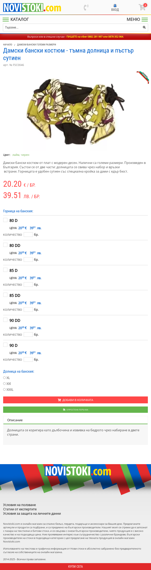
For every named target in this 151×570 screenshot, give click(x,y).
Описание (15, 420)
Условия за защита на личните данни (32, 513)
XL (8, 378)
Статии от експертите (20, 509)
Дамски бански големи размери (36, 44)
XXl (8, 384)
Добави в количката (75, 400)
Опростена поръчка (75, 409)
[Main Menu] (16, 19)
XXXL (9, 389)
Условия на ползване (19, 505)
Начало (7, 44)
